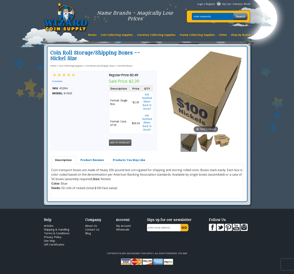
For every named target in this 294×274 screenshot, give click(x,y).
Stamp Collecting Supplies (197, 35)
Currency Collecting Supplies (156, 35)
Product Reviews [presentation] (92, 160)
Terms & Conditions (57, 233)
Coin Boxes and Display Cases (100, 65)
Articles (48, 226)
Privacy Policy (53, 237)
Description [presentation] (63, 160)
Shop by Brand (240, 35)
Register (210, 4)
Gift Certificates (54, 244)
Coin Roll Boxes (124, 65)
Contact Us (92, 229)
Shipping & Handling (56, 229)
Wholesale (122, 229)
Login (200, 4)
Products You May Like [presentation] (129, 160)
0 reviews (57, 81)
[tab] (63, 160)
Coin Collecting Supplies (117, 35)
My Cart (226, 4)
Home (53, 65)
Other (223, 35)
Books (92, 35)
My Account (123, 226)
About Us (91, 226)
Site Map (49, 241)
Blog (88, 233)
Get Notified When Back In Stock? (147, 101)
